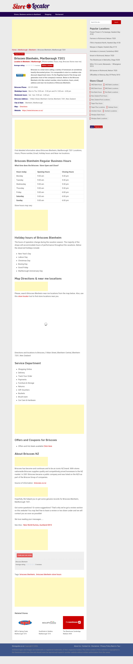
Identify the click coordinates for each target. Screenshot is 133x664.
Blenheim (32, 50)
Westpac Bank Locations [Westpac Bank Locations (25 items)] (99, 118)
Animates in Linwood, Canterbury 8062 (104, 51)
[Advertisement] (49, 34)
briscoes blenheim (27, 574)
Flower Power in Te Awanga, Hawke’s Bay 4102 (105, 33)
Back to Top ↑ (116, 646)
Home (14, 50)
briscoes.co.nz (40, 483)
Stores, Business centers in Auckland (27, 14)
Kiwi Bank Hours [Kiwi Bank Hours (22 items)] (96, 92)
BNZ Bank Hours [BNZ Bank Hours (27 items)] (96, 88)
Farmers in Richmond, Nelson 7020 (103, 38)
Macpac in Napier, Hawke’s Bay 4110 (103, 47)
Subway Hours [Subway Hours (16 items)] (113, 107)
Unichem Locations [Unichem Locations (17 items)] (110, 111)
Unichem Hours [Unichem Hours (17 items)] (96, 111)
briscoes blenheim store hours (48, 574)
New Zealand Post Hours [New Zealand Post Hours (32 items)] (99, 96)
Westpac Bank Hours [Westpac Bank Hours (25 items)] (98, 115)
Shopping (48, 14)
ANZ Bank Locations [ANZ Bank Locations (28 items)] (111, 84)
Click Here (48, 446)
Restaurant (59, 14)
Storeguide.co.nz (18, 646)
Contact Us (86, 646)
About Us (77, 646)
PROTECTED (98, 127)
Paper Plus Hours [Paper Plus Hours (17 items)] (96, 103)
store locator (23, 296)
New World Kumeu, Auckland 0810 (37, 525)
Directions (23, 107)
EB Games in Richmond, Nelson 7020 (103, 70)
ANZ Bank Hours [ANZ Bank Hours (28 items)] (96, 84)
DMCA (92, 127)
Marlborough (23, 50)
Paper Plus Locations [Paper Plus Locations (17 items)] (98, 107)
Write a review (47, 65)
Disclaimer (95, 646)
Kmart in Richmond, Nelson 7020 (102, 56)
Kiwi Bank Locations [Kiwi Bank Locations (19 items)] (111, 92)
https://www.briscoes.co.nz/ (32, 110)
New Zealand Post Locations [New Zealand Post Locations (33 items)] (100, 100)
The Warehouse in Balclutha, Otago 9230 (105, 60)
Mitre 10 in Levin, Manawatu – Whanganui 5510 (105, 65)
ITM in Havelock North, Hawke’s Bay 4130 (105, 43)
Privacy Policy (105, 646)
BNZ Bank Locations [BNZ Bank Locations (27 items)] (111, 88)
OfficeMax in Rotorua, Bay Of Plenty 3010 (105, 75)
